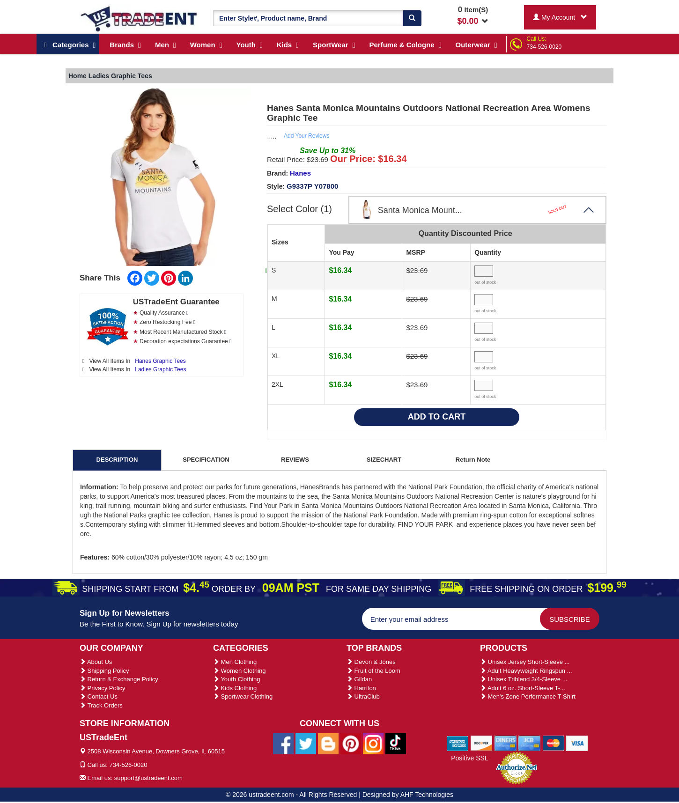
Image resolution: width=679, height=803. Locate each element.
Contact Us (99, 696)
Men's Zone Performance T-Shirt (528, 696)
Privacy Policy (102, 688)
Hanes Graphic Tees (160, 361)
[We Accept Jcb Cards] (529, 743)
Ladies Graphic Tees (160, 369)
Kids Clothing (235, 688)
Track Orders (101, 705)
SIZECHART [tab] (384, 459)
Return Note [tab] (473, 459)
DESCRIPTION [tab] (117, 459)
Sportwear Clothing (243, 696)
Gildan (359, 679)
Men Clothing (235, 661)
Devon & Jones (371, 661)
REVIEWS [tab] (295, 459)
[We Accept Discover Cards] (482, 743)
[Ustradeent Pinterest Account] (350, 743)
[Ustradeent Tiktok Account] (395, 743)
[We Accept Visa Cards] (577, 743)
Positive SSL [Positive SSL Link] (469, 758)
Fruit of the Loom (373, 670)
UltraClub (363, 696)
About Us (96, 661)
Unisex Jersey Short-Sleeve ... (524, 661)
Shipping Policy (104, 670)
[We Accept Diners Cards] (505, 743)
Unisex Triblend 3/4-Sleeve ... (523, 679)
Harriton (361, 688)
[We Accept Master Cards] (553, 743)
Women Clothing (239, 670)
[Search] (412, 18)
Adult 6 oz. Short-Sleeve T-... (522, 688)
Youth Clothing (236, 679)
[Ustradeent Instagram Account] (373, 743)
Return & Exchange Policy (119, 679)
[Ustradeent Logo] (139, 18)
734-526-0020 (544, 47)
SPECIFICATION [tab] (206, 459)
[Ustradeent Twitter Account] (305, 743)
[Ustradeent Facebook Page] (283, 743)
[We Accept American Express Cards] (458, 743)
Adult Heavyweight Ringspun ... (526, 670)
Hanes (300, 173)
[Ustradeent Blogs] (328, 743)
